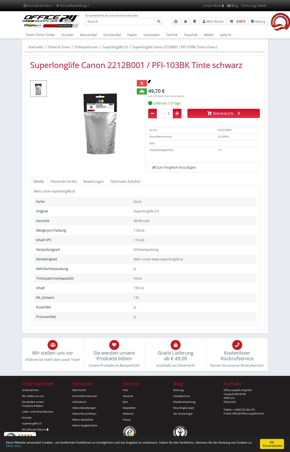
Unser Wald (213, 5)
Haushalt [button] (191, 35)
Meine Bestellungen (84, 408)
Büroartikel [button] (88, 35)
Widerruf (128, 413)
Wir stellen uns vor (33, 396)
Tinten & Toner (58, 47)
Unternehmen (30, 390)
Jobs (125, 402)
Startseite (35, 47)
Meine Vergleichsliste (84, 425)
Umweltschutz (181, 396)
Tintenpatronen (86, 47)
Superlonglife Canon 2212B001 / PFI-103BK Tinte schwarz (174, 47)
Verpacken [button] (152, 35)
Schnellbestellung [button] (71, 5)
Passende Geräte (64, 181)
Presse (127, 419)
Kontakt (27, 417)
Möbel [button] (208, 35)
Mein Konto (79, 390)
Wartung (178, 390)
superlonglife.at (63, 191)
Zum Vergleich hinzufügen (174, 167)
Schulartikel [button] (112, 35)
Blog (232, 5)
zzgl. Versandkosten (174, 96)
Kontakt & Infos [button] (37, 5)
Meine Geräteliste (82, 419)
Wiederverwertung (184, 402)
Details (39, 181)
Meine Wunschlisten (84, 413)
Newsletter (129, 408)
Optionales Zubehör (125, 181)
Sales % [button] (225, 35)
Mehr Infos (13, 446)
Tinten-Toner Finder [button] (40, 35)
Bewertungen (93, 181)
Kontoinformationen (84, 396)
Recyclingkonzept (183, 408)
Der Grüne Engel (182, 413)
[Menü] (33, 434)
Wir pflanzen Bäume (35, 429)
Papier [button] (132, 35)
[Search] (120, 21)
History (258, 21)
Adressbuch (79, 402)
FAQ (125, 390)
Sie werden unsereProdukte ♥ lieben (33, 404)
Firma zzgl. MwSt (253, 5)
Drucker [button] (68, 35)
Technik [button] (172, 35)
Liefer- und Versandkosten (37, 411)
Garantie (128, 396)
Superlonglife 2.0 (115, 47)
